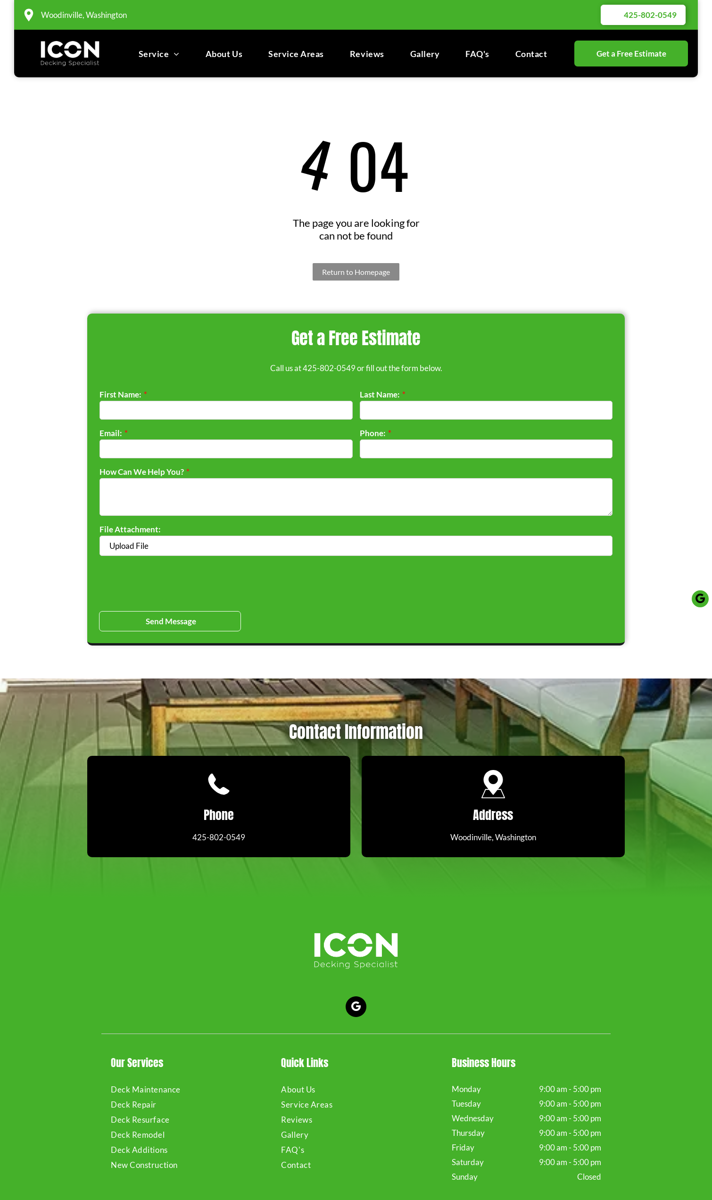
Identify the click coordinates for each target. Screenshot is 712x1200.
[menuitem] (159, 53)
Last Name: (380, 394)
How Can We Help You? (141, 472)
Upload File (129, 546)
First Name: (120, 394)
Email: (110, 433)
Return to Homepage (356, 271)
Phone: (373, 433)
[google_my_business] (356, 964)
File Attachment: (130, 529)
